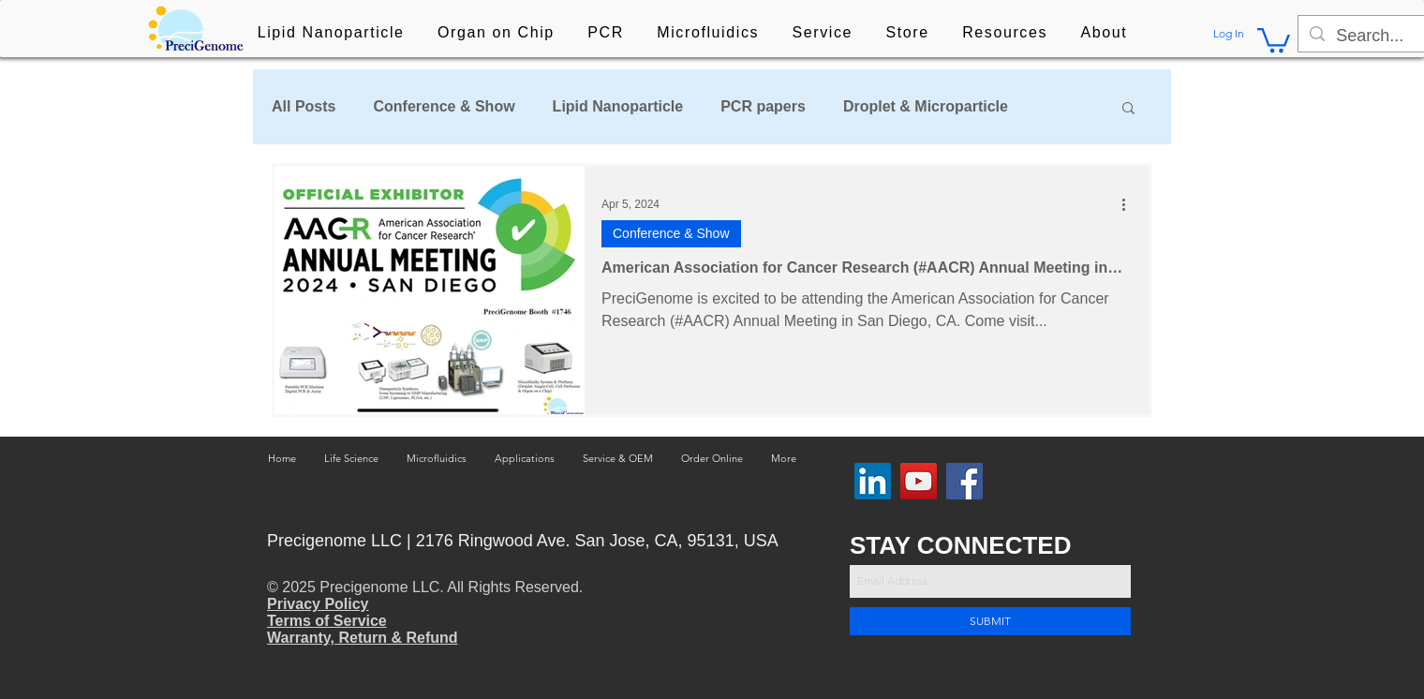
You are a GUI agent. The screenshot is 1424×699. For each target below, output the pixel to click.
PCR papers (763, 106)
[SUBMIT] (990, 621)
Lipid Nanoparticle (618, 106)
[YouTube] (918, 481)
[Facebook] (964, 481)
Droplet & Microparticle (925, 106)
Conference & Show (443, 106)
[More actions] (1130, 204)
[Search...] (1378, 36)
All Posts (303, 106)
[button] (331, 33)
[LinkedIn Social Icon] (872, 481)
